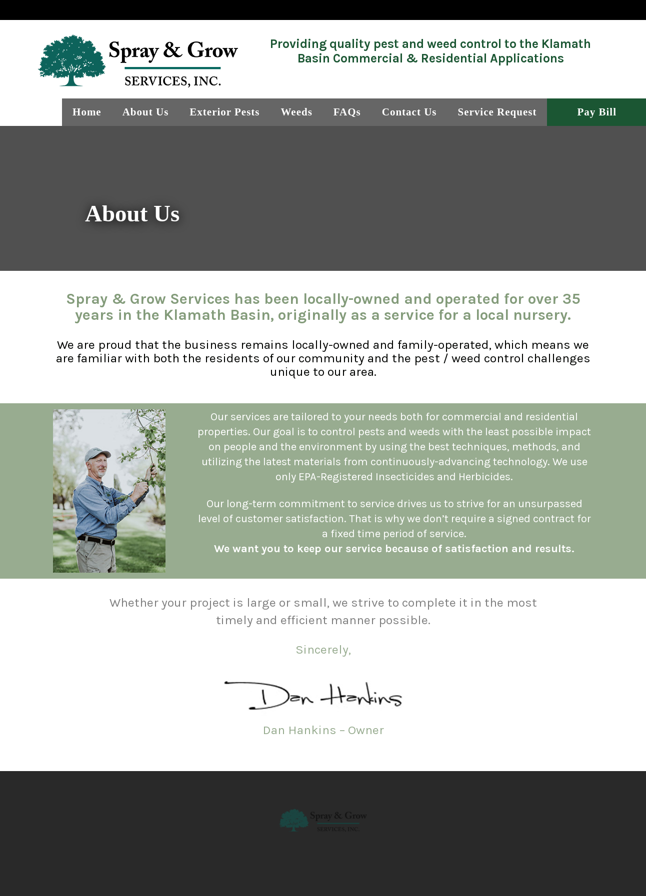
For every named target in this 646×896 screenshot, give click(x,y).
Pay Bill (596, 112)
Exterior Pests (225, 112)
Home (87, 112)
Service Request (497, 112)
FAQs (347, 112)
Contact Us (409, 112)
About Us (145, 112)
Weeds (296, 112)
